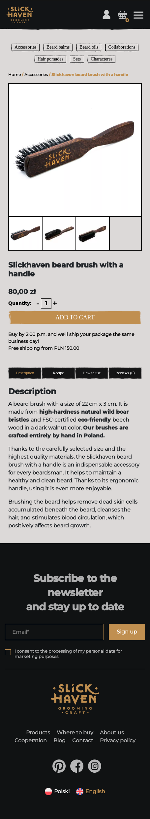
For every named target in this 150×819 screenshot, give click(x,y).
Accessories (26, 47)
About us (112, 732)
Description (25, 373)
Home (14, 74)
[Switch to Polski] (57, 791)
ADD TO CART (74, 317)
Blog (59, 740)
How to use (92, 373)
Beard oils (88, 47)
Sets (77, 59)
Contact (82, 740)
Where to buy (75, 732)
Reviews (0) (125, 373)
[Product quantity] (46, 303)
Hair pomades (50, 59)
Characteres (101, 59)
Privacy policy (117, 740)
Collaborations (121, 47)
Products (38, 732)
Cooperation (31, 740)
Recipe (58, 373)
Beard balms (58, 47)
